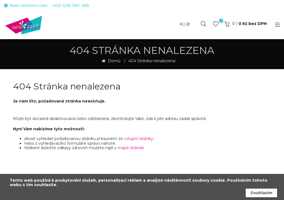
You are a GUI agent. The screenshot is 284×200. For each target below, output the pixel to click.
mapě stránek (131, 147)
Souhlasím (261, 192)
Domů (113, 61)
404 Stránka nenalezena (151, 61)
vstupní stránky (138, 138)
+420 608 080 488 (70, 5)
